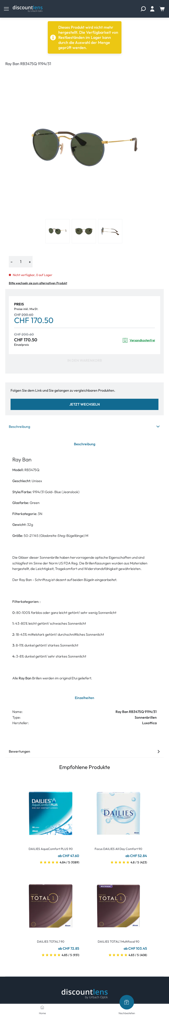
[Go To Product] (50, 810)
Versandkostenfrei (138, 340)
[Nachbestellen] (126, 1002)
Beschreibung (84, 426)
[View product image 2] (84, 231)
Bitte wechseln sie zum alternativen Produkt (38, 283)
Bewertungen (84, 751)
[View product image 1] (57, 231)
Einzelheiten (84, 698)
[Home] (42, 1007)
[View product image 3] (110, 231)
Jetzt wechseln (84, 404)
